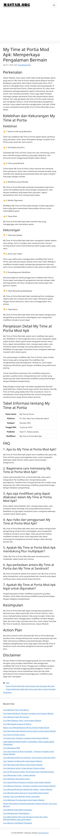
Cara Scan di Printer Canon (14, 734)
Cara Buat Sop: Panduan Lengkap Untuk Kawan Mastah (26, 738)
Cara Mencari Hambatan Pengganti (17, 823)
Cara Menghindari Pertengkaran (16, 813)
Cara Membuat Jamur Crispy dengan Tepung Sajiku (24, 768)
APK (7, 683)
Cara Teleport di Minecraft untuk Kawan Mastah (22, 761)
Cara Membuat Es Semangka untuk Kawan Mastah (24, 800)
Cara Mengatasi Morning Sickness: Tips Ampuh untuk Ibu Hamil (29, 757)
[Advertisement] (30, 26)
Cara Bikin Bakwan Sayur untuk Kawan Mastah (22, 720)
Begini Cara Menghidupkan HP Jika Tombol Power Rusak (26, 727)
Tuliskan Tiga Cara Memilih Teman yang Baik (21, 796)
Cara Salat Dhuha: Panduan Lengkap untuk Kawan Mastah (27, 782)
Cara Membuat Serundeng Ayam (16, 779)
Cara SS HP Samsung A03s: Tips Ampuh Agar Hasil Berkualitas (28, 772)
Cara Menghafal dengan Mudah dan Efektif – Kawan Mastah (27, 789)
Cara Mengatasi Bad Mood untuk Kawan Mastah (23, 764)
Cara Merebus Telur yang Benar (16, 710)
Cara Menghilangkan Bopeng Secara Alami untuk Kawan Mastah (29, 731)
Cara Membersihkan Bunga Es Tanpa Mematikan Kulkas (26, 793)
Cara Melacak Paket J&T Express (16, 717)
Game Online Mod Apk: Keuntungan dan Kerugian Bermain (30, 686)
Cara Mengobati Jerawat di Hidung (17, 724)
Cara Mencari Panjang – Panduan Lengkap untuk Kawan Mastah (29, 786)
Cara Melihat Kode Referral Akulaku (17, 810)
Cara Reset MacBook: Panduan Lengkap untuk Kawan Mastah (28, 713)
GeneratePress (43, 833)
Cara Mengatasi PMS (11, 748)
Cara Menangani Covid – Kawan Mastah (19, 775)
